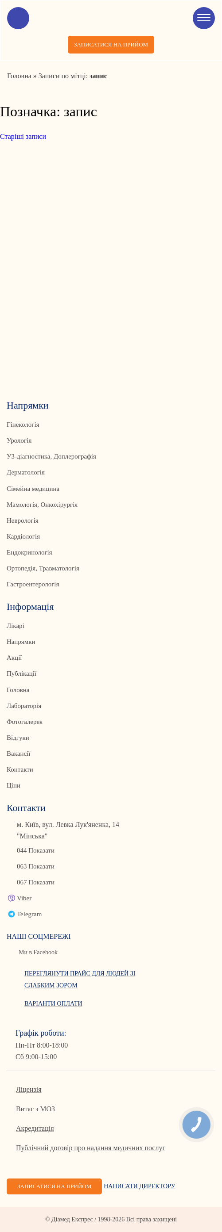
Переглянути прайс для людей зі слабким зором (79, 979)
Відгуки (18, 737)
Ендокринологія (29, 552)
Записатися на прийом (111, 44)
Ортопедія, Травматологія (43, 568)
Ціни (13, 785)
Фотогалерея (25, 721)
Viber (24, 898)
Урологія (19, 440)
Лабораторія (24, 705)
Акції (14, 657)
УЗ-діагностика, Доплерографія (51, 456)
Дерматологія (26, 472)
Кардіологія (23, 536)
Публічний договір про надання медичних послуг (90, 1148)
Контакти (20, 769)
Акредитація (35, 1128)
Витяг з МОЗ (35, 1109)
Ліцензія (29, 1089)
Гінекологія (23, 424)
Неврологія (23, 520)
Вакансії (18, 753)
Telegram (29, 914)
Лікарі (15, 625)
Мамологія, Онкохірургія (42, 504)
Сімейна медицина (33, 488)
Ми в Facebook (38, 952)
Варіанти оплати (53, 1003)
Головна (18, 689)
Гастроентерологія (33, 584)
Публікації (21, 673)
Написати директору (139, 1186)
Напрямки (21, 641)
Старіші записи (23, 136)
